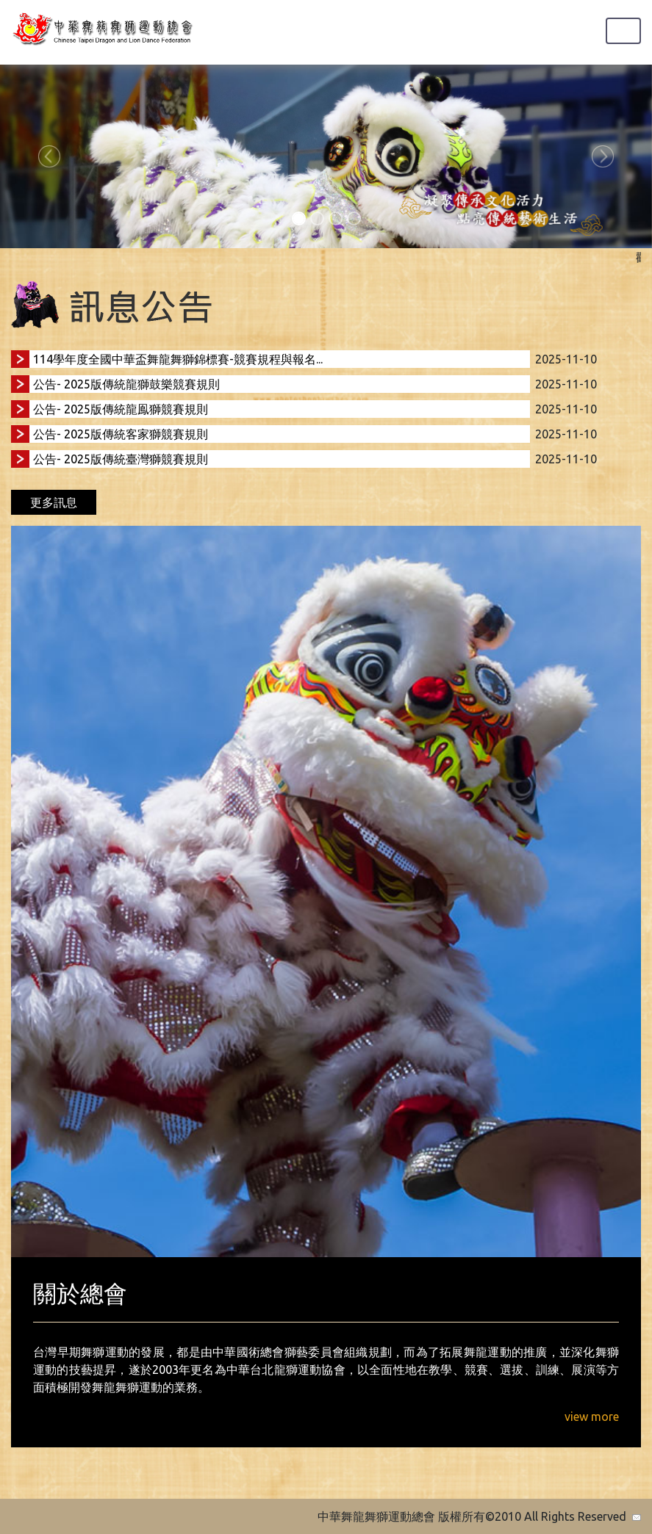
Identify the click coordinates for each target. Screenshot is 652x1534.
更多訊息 (53, 502)
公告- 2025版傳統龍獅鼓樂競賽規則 (126, 384)
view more (592, 1416)
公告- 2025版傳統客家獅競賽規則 (120, 434)
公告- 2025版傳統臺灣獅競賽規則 (120, 459)
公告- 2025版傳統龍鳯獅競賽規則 (120, 409)
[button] (49, 156)
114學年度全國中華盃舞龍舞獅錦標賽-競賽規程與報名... (178, 359)
